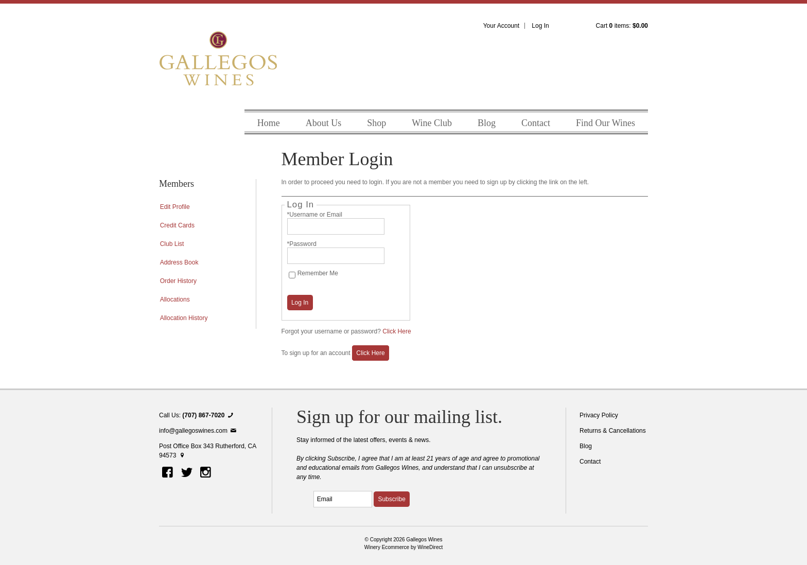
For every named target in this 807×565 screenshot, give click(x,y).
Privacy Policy (599, 415)
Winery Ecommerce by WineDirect (403, 547)
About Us (324, 123)
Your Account (501, 25)
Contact (535, 123)
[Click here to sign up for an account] (370, 353)
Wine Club (432, 123)
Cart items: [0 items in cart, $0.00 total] (622, 25)
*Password (302, 244)
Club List (172, 244)
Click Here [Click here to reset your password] (396, 331)
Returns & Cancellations (613, 430)
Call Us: (197, 415)
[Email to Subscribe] (342, 499)
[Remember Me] (292, 275)
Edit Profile (175, 206)
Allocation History (184, 318)
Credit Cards (177, 225)
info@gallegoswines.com (198, 430)
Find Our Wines (605, 123)
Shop (376, 123)
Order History (178, 281)
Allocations (175, 299)
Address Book (179, 262)
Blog (487, 123)
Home (268, 123)
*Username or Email (314, 214)
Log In (540, 25)
